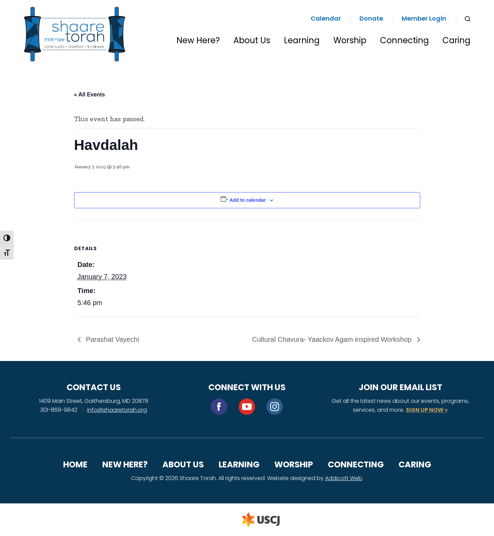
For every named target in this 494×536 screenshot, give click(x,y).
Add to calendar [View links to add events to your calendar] (247, 200)
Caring (456, 40)
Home (75, 464)
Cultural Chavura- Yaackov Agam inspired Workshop (332, 339)
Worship (349, 40)
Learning (302, 40)
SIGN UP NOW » (427, 410)
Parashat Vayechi (111, 339)
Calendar (326, 18)
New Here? (198, 40)
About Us (251, 40)
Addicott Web (343, 478)
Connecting (404, 40)
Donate (371, 18)
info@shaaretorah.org (117, 410)
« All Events (89, 94)
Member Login (424, 18)
